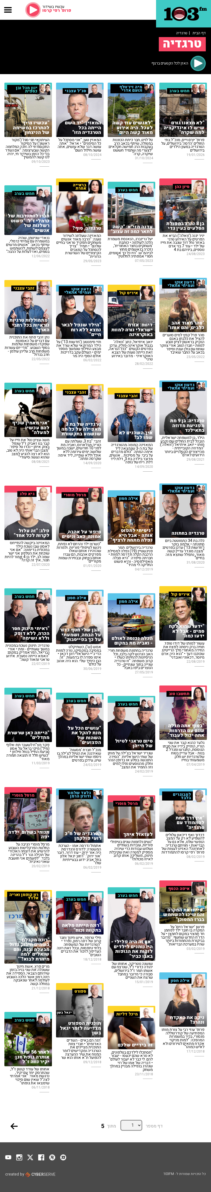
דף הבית (199, 33)
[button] (8, 10)
